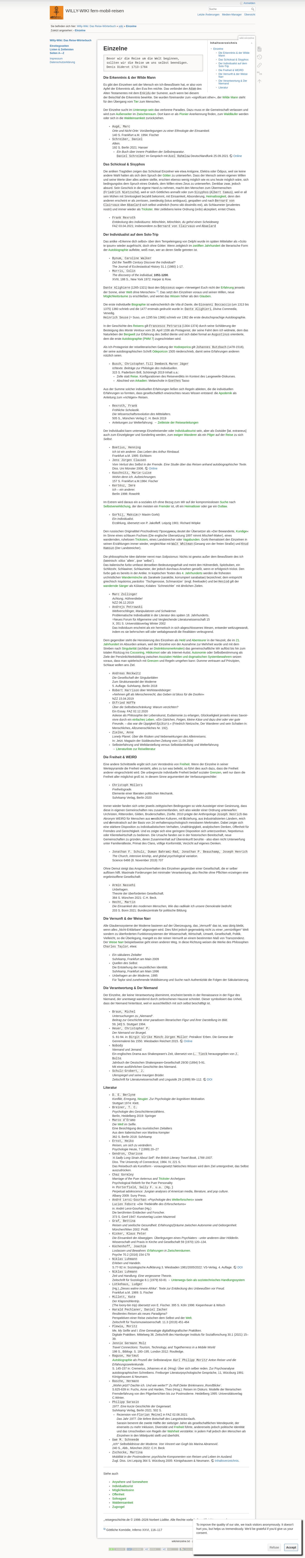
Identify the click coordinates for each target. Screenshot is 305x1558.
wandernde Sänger (115, 586)
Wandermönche (132, 577)
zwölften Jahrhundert (206, 245)
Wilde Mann (230, 97)
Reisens (138, 326)
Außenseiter (124, 114)
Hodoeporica (182, 347)
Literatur (223, 87)
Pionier (184, 114)
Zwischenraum (146, 114)
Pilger (211, 434)
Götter (167, 175)
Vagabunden (191, 539)
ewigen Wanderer (185, 434)
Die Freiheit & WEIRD (230, 70)
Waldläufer (231, 114)
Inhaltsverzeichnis (226, 1460)
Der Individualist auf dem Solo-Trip (232, 65)
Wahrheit (173, 1431)
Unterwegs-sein (143, 109)
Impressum (56, 58)
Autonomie (199, 652)
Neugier (142, 1099)
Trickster (146, 209)
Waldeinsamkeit (134, 118)
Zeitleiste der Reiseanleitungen (178, 422)
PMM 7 (148, 338)
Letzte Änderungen (209, 14)
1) (157, 291)
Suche (253, 9)
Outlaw (222, 506)
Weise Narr (116, 942)
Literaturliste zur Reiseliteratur (135, 749)
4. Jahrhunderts (192, 573)
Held (182, 640)
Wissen (175, 296)
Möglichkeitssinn (123, 1490)
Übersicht (249, 14)
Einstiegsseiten (59, 45)
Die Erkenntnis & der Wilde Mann (233, 54)
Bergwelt (129, 334)
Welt (129, 292)
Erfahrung (227, 287)
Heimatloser (192, 506)
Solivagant (119, 1498)
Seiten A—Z (57, 53)
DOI (209, 1079)
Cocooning (137, 652)
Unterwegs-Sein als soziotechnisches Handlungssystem (208, 1280)
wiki (121, 26)
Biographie (139, 304)
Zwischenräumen (179, 1250)
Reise (134, 376)
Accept (291, 1547)
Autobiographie (118, 250)
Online (237, 156)
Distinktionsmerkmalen (169, 648)
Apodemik (225, 393)
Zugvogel (118, 1506)
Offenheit (118, 1494)
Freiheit (185, 764)
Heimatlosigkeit (216, 196)
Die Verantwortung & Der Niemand (232, 82)
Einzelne (131, 26)
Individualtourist (185, 430)
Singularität (129, 648)
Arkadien (141, 380)
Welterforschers (182, 1199)
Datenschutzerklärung (62, 62)
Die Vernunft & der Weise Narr (232, 75)
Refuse (274, 1547)
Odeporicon (160, 351)
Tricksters (141, 539)
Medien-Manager (232, 14)
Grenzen (153, 660)
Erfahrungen (155, 1250)
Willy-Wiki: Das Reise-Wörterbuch (96, 26)
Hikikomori (153, 652)
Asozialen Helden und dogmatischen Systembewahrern (195, 656)
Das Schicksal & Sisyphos (233, 59)
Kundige (241, 531)
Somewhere (140, 1482)
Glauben (205, 296)
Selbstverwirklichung (116, 506)
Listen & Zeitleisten (61, 49)
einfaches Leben (143, 719)
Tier (136, 101)
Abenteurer (199, 640)
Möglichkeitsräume (115, 296)
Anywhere (118, 1482)
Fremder (164, 506)
